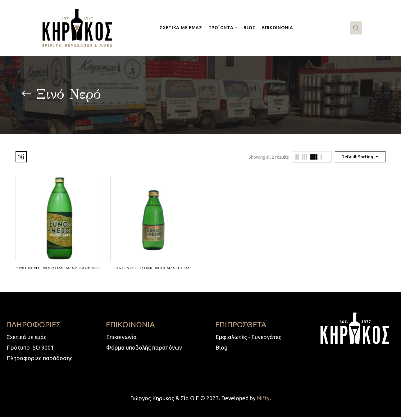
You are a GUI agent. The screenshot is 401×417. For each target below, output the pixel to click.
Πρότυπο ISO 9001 (30, 347)
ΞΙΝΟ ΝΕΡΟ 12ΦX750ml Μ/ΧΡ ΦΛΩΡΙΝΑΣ (58, 267)
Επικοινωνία (121, 337)
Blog (221, 347)
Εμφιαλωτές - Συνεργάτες (248, 337)
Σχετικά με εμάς (27, 337)
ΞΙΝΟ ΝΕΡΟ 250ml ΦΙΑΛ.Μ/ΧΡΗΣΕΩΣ (153, 267)
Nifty (263, 398)
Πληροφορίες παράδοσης (40, 358)
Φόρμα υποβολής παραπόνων (144, 347)
